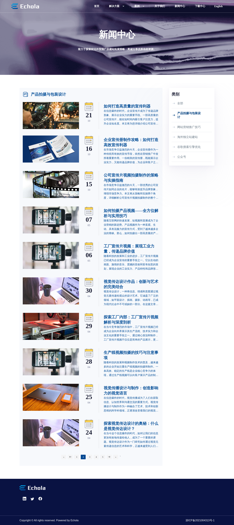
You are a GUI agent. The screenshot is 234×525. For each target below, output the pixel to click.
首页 (96, 6)
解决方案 (114, 6)
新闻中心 (180, 6)
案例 (137, 6)
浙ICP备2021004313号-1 (200, 520)
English (218, 6)
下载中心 (200, 6)
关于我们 (160, 6)
